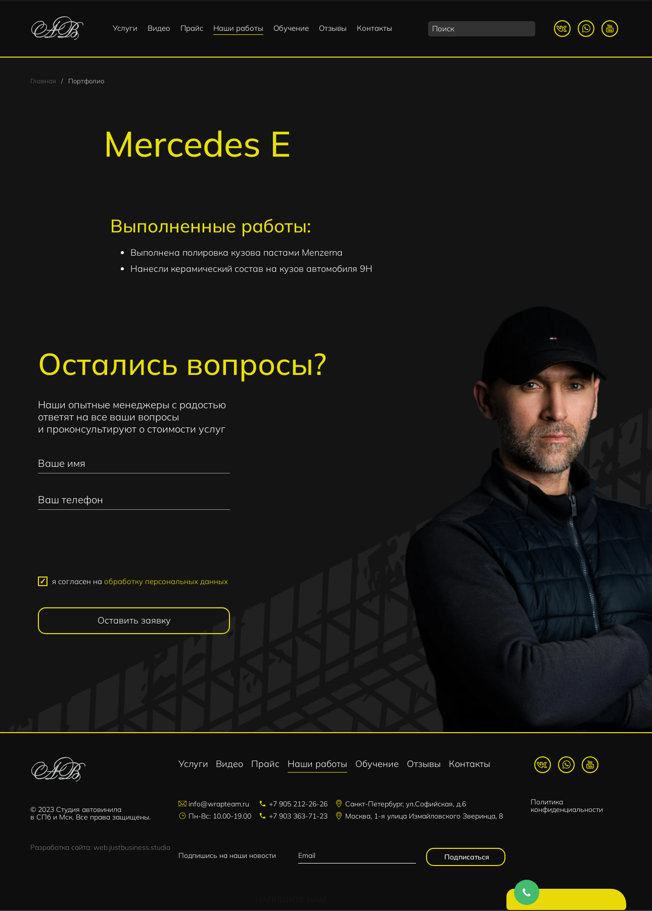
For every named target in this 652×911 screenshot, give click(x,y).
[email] (357, 857)
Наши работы (238, 28)
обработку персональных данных (166, 582)
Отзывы (333, 28)
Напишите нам (568, 901)
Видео (159, 28)
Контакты (374, 28)
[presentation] (134, 548)
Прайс (191, 28)
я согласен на (140, 582)
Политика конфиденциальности (567, 807)
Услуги (125, 28)
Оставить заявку (134, 622)
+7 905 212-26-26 (298, 804)
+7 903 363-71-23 (298, 817)
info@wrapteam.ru (219, 804)
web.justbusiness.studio (132, 848)
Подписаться (465, 857)
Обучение (291, 28)
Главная (43, 82)
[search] (481, 28)
